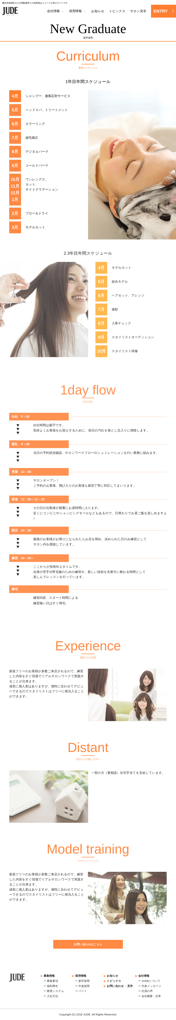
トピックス (117, 11)
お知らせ (97, 11)
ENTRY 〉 (165, 11)
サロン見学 (138, 11)
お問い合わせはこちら (88, 944)
